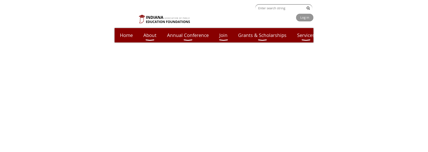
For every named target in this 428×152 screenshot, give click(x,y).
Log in (304, 17)
